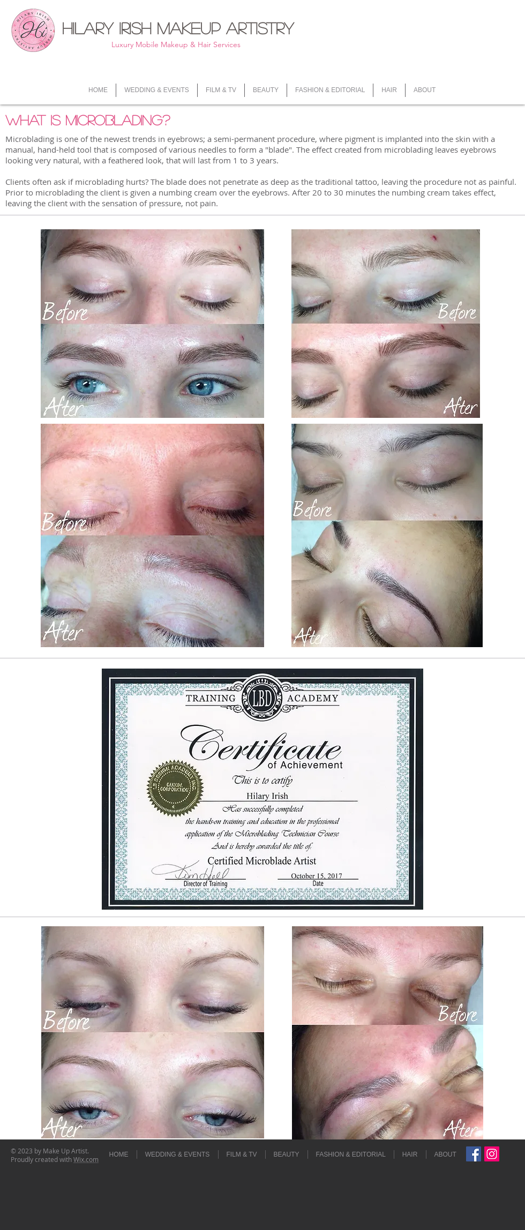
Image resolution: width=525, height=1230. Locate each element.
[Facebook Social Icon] (473, 1153)
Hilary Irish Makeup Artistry (178, 28)
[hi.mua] (491, 1153)
